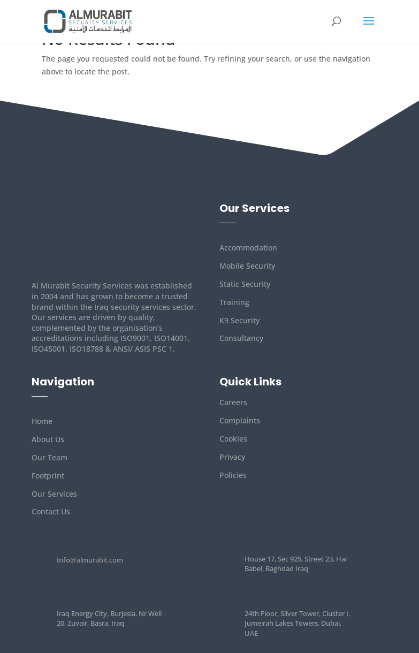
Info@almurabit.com (90, 560)
